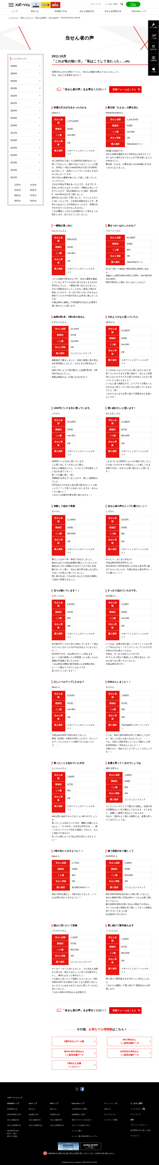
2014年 (13, 155)
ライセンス (134, 1136)
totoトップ (33, 1103)
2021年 (13, 103)
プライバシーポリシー (138, 1125)
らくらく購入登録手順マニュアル (84, 1136)
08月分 (17, 195)
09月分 (33, 190)
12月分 (17, 185)
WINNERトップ (13, 1103)
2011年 (13, 177)
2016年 (13, 140)
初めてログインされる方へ (82, 1120)
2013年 (13, 162)
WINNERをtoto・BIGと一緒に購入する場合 (13, 1133)
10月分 (17, 190)
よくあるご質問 (111, 4)
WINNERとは (12, 1109)
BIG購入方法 (61, 11)
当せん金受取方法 (112, 11)
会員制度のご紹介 (78, 1114)
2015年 (13, 148)
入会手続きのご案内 (79, 1109)
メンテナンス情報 (110, 1120)
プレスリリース (110, 1114)
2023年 (13, 88)
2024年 (13, 81)
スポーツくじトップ (15, 1098)
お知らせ (107, 1109)
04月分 (33, 201)
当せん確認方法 (86, 11)
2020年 (13, 111)
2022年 (13, 96)
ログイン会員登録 (133, 4)
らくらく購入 (77, 1131)
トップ (14, 11)
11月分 (33, 185)
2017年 (13, 133)
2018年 (13, 125)
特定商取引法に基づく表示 (140, 1130)
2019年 (13, 118)
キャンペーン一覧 (110, 1103)
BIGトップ (54, 1103)
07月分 (33, 195)
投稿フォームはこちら (124, 89)
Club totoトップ (138, 11)
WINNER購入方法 (14, 1114)
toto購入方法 (33, 1114)
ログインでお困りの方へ (81, 1125)
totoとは (32, 1109)
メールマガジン (136, 1109)
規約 (132, 1120)
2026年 (13, 66)
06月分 (17, 201)
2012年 (13, 170)
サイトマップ (96, 4)
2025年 (13, 73)
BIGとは (35, 11)
